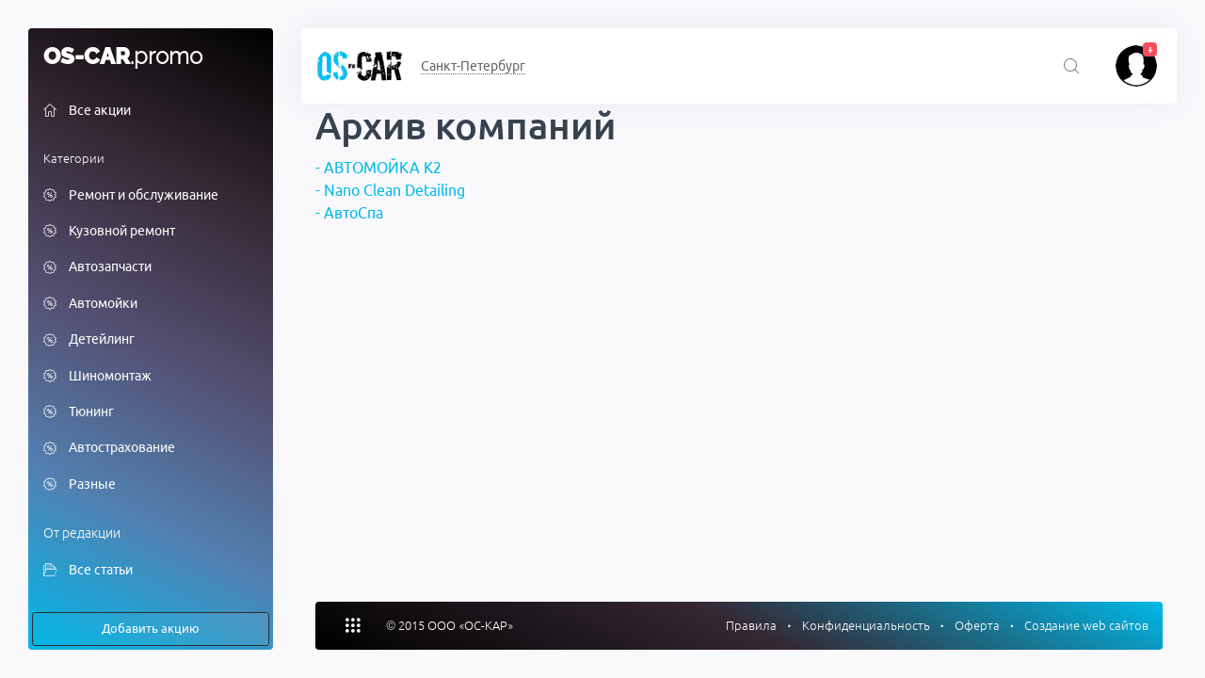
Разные (79, 485)
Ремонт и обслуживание (130, 196)
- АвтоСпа (349, 212)
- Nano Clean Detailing (390, 190)
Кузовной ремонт (109, 231)
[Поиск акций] (1071, 67)
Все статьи (88, 570)
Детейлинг (89, 341)
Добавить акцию (151, 628)
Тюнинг (78, 412)
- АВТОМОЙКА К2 (378, 167)
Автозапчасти (97, 268)
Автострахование (109, 449)
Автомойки (90, 304)
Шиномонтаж (97, 376)
